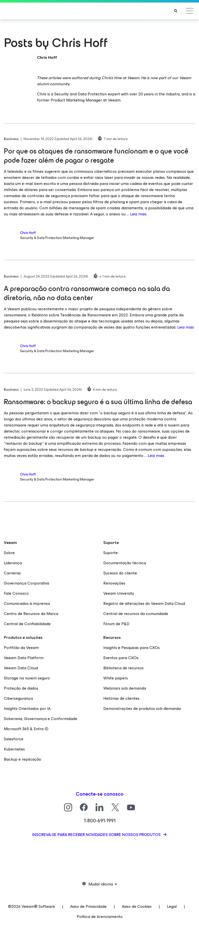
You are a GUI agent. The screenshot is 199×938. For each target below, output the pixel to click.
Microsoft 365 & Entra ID (26, 728)
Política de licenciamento (100, 916)
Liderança (13, 562)
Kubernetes (14, 749)
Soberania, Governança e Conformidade (40, 718)
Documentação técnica (124, 562)
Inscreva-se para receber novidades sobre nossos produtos (97, 834)
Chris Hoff (28, 233)
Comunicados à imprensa (27, 603)
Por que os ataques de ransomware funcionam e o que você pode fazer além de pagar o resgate (96, 155)
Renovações (114, 583)
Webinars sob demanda (124, 688)
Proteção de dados (21, 688)
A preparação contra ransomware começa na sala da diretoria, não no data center (87, 293)
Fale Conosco (16, 593)
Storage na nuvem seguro (27, 678)
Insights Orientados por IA (27, 708)
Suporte (110, 552)
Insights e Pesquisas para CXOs (131, 647)
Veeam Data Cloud (21, 667)
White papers (115, 678)
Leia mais (138, 214)
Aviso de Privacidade (88, 906)
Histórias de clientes (121, 698)
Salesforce (13, 739)
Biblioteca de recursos (123, 667)
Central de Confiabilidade (27, 623)
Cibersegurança (18, 698)
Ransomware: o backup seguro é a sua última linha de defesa (98, 402)
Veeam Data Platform (24, 657)
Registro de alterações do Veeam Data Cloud (144, 603)
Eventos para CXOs (120, 657)
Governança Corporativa (26, 583)
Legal (172, 906)
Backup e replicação (22, 759)
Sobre (9, 552)
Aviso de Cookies (137, 906)
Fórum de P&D (116, 623)
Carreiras (12, 573)
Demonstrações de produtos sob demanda (142, 708)
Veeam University (118, 593)
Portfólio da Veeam (21, 647)
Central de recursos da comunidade (135, 613)
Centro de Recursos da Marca (31, 613)
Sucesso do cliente (120, 573)
